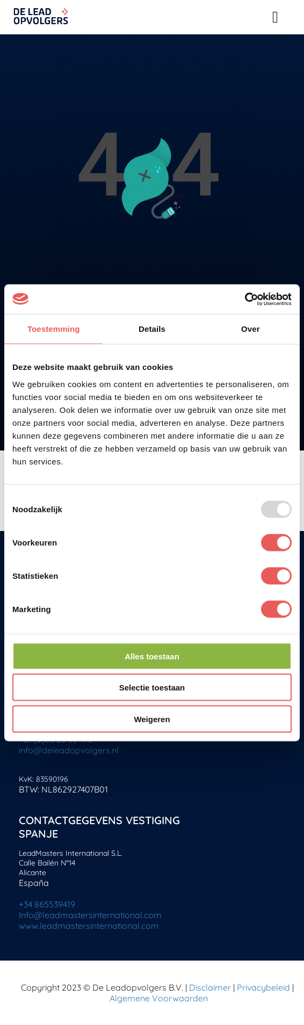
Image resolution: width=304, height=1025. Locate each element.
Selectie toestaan (152, 687)
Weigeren (152, 718)
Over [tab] (250, 328)
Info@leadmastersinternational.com (90, 915)
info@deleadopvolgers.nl (69, 750)
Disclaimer (210, 987)
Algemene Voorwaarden (159, 998)
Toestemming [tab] (53, 328)
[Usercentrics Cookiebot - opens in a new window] (245, 299)
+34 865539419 (47, 904)
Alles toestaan (152, 655)
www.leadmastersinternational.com (89, 925)
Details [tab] (152, 328)
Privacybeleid (263, 987)
